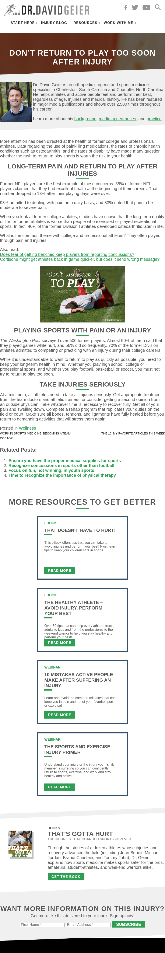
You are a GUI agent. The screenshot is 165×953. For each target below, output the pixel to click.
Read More (59, 570)
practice (154, 118)
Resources (85, 23)
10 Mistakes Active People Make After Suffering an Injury (78, 680)
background (85, 118)
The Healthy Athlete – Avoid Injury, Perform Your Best (73, 608)
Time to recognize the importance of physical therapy (62, 475)
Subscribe (128, 924)
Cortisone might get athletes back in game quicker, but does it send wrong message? (80, 259)
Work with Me (118, 23)
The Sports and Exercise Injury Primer (77, 749)
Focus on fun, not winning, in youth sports (51, 470)
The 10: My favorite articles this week (133, 433)
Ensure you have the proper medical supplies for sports (64, 460)
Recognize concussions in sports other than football (61, 465)
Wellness (27, 428)
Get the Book (66, 877)
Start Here (23, 23)
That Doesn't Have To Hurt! (80, 530)
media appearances (117, 118)
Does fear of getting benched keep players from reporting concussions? (67, 254)
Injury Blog (54, 23)
